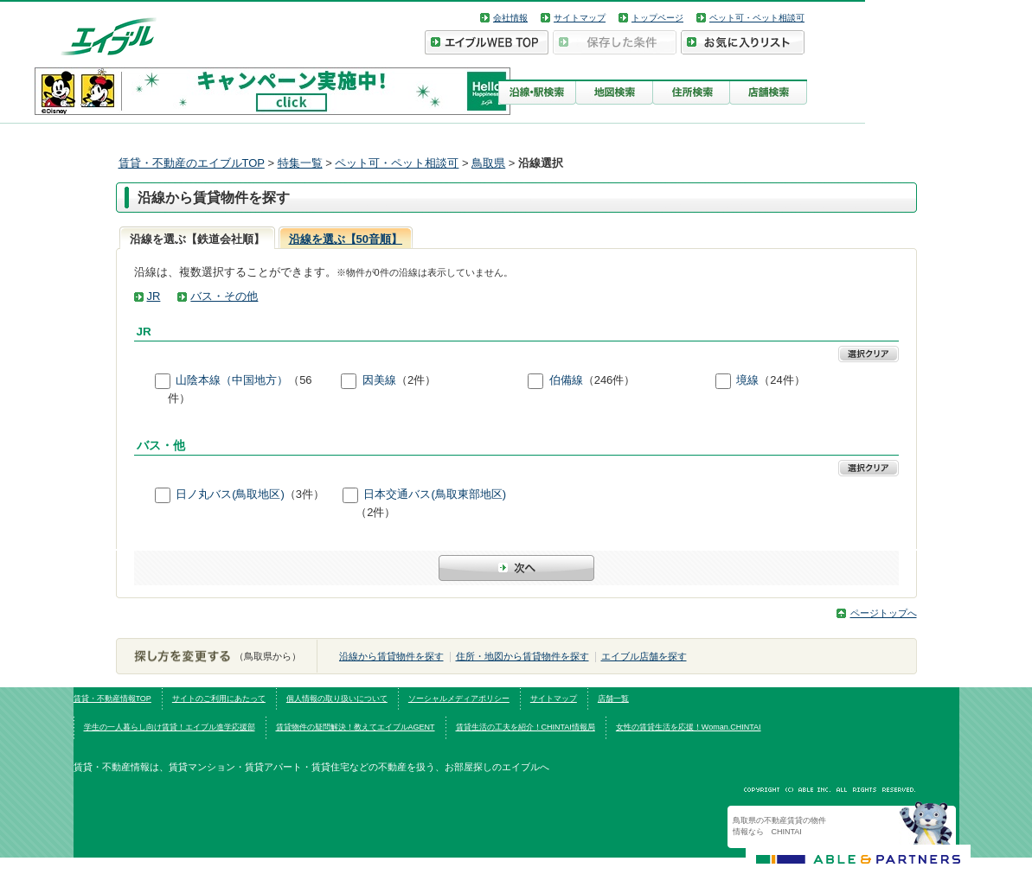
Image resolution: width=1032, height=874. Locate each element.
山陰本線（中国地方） (232, 379)
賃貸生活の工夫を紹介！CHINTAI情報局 (525, 727)
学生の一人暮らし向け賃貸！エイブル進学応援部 (169, 727)
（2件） (416, 379)
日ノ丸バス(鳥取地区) (230, 494)
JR (154, 296)
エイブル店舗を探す (644, 656)
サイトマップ (580, 17)
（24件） (781, 379)
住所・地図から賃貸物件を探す (522, 656)
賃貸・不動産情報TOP (112, 698)
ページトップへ (883, 613)
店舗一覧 (613, 698)
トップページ (657, 17)
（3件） (304, 494)
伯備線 (566, 379)
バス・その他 (224, 296)
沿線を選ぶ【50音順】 (345, 239)
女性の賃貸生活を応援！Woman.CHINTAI (688, 727)
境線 (747, 379)
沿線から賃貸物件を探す (391, 656)
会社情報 (510, 17)
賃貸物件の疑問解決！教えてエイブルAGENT (355, 727)
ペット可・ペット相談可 (756, 17)
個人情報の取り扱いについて (337, 698)
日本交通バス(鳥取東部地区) (434, 494)
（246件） (609, 379)
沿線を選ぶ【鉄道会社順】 (197, 239)
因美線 (379, 379)
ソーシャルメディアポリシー (459, 698)
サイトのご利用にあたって (219, 698)
